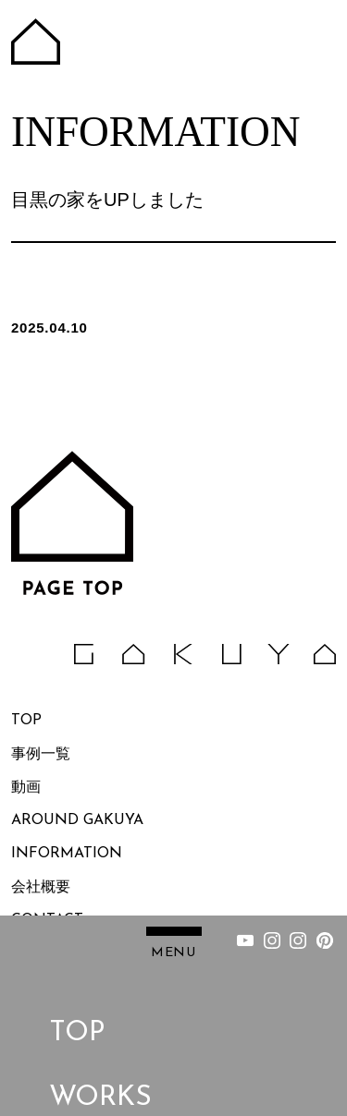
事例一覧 (40, 754)
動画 (26, 788)
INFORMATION (66, 854)
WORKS (100, 1069)
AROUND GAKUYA (77, 821)
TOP (77, 1004)
